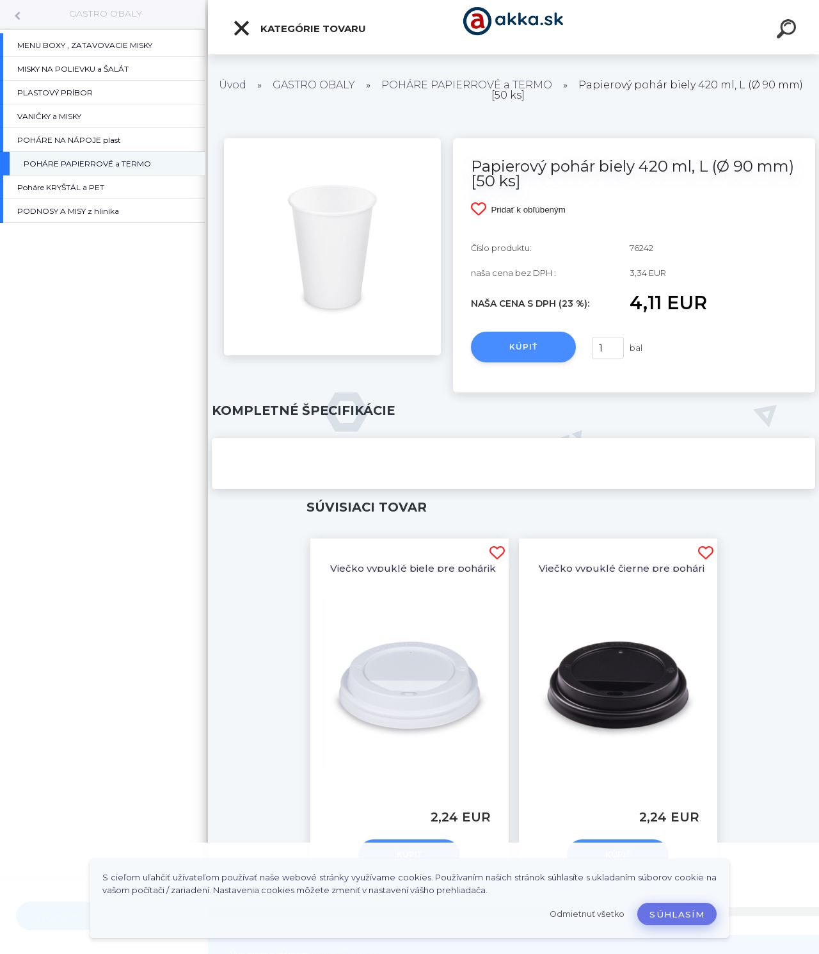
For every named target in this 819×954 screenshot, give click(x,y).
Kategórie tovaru (299, 28)
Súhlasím (676, 914)
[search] (788, 30)
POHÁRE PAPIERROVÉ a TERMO (466, 85)
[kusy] (608, 348)
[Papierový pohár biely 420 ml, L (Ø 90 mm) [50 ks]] (332, 143)
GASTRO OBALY (105, 13)
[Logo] (513, 27)
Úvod (232, 85)
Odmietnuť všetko (587, 914)
